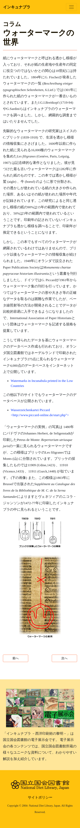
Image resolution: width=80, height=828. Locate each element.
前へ (15, 658)
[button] (40, 532)
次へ (64, 658)
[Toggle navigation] (71, 7)
